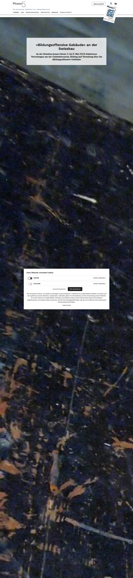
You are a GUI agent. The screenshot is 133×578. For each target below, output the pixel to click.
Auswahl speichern (59, 289)
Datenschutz (66, 305)
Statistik (36, 278)
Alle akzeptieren (75, 289)
